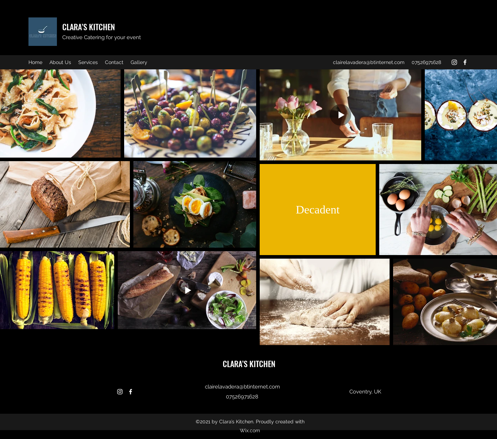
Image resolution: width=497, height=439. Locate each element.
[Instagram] (454, 62)
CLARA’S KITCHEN (88, 26)
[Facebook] (465, 62)
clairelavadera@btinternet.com (369, 62)
